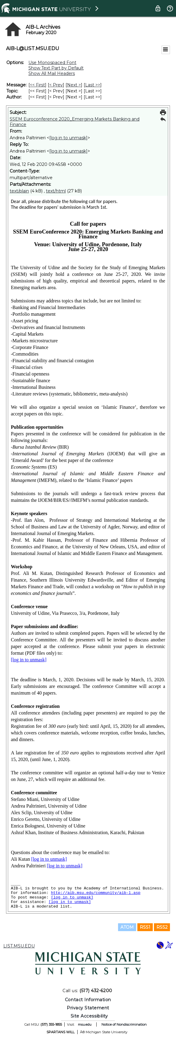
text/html (56, 191)
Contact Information (88, 999)
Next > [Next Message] (74, 85)
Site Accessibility (89, 1016)
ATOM (127, 927)
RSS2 (162, 927)
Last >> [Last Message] (92, 85)
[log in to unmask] (68, 137)
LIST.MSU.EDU (19, 946)
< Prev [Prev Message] (56, 85)
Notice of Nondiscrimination (124, 1024)
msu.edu (84, 1024)
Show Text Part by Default (56, 68)
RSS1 (145, 927)
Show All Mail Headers (51, 73)
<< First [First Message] (37, 85)
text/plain (19, 191)
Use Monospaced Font (52, 62)
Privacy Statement (88, 1008)
